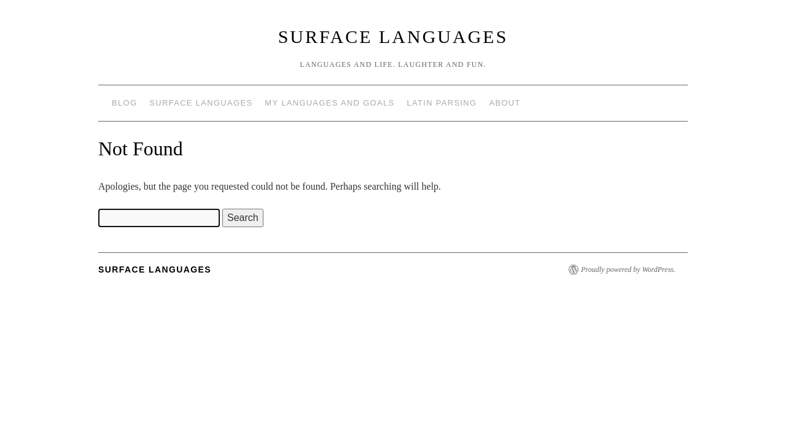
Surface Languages (393, 36)
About (504, 102)
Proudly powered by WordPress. (628, 269)
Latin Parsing (442, 102)
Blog (124, 102)
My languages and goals (329, 102)
